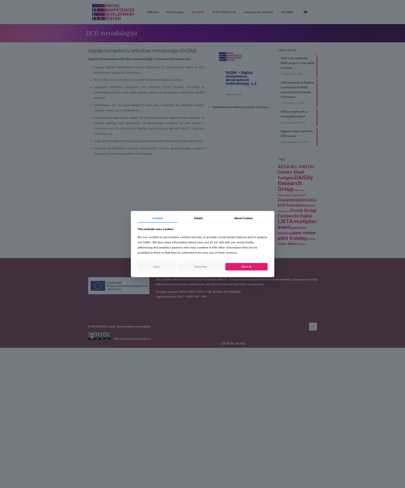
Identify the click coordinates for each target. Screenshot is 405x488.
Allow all (246, 266)
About (243, 218)
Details (198, 218)
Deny (157, 266)
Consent (157, 218)
